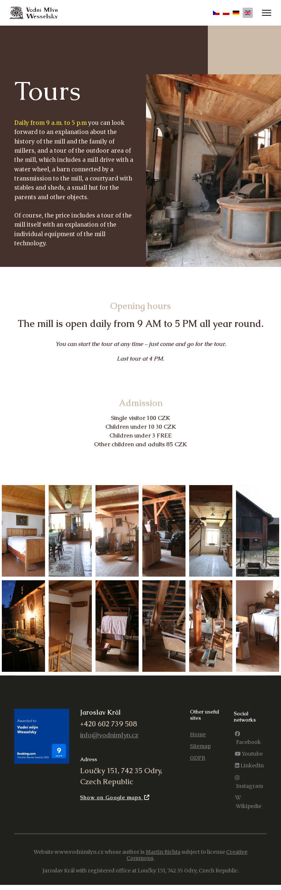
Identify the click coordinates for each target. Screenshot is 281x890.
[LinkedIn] (249, 771)
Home (198, 739)
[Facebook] (250, 743)
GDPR (197, 763)
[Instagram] (250, 786)
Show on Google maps (115, 802)
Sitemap (200, 751)
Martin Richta (163, 856)
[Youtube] (249, 759)
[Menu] (266, 13)
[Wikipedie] (250, 806)
